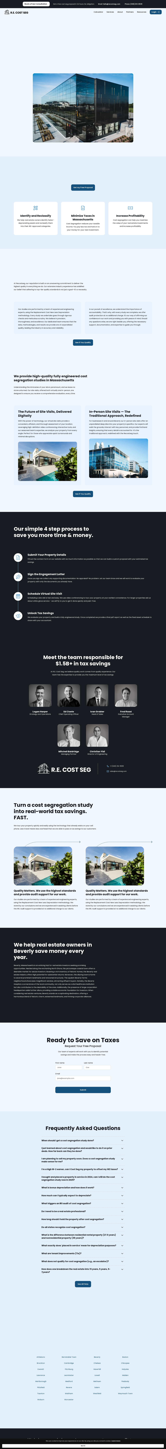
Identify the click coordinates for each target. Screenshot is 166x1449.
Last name (88, 1063)
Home (104, 1439)
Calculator (98, 12)
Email (57, 1073)
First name (59, 1063)
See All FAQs (83, 1284)
